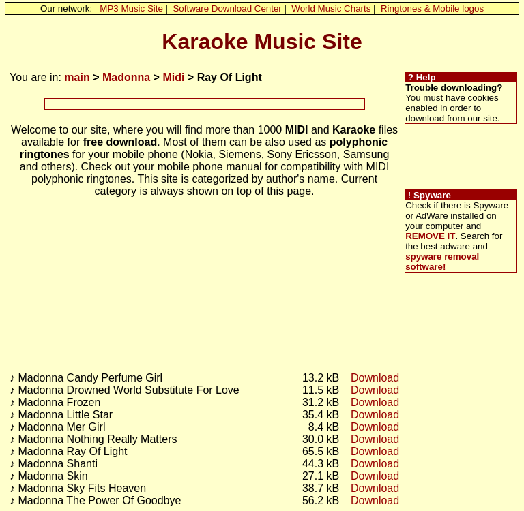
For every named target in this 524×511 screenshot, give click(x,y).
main (76, 77)
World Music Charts (330, 8)
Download (375, 378)
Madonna (126, 77)
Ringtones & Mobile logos (432, 8)
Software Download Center (227, 8)
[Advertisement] (204, 104)
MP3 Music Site (131, 8)
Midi (173, 77)
